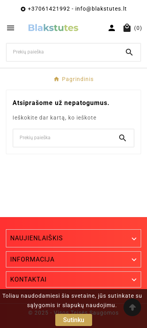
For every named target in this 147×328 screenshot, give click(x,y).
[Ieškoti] (62, 52)
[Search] (129, 52)
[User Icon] (111, 28)
